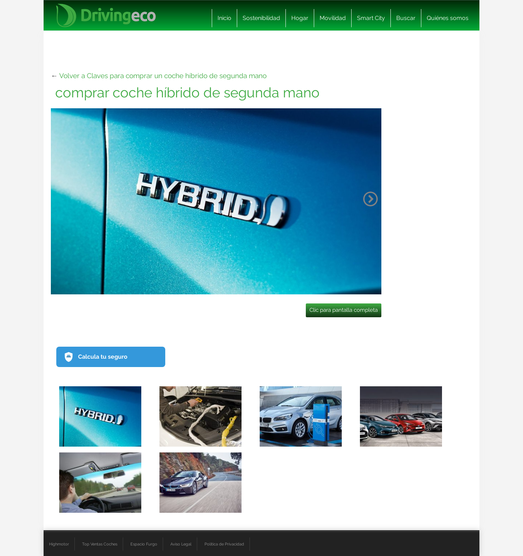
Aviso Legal (180, 544)
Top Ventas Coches (99, 544)
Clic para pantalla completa (343, 310)
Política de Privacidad (224, 544)
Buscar (405, 18)
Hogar (299, 18)
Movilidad (333, 18)
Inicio (224, 18)
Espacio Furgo (143, 544)
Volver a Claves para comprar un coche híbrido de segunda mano (163, 76)
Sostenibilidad (261, 18)
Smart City (371, 18)
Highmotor (59, 544)
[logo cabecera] (106, 15)
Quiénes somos (448, 18)
